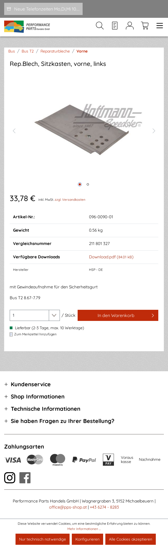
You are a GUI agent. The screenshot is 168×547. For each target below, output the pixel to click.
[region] (84, 130)
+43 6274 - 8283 (104, 507)
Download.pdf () (111, 256)
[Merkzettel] (114, 27)
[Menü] (158, 27)
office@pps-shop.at (68, 507)
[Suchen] (99, 27)
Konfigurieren (87, 539)
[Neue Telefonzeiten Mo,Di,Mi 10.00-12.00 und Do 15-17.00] (43, 9)
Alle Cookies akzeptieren (130, 539)
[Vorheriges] (14, 130)
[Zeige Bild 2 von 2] (88, 184)
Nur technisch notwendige (42, 539)
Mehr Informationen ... (84, 529)
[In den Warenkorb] (118, 315)
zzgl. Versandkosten (70, 199)
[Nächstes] (154, 130)
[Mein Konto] (129, 27)
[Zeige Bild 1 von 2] (80, 184)
